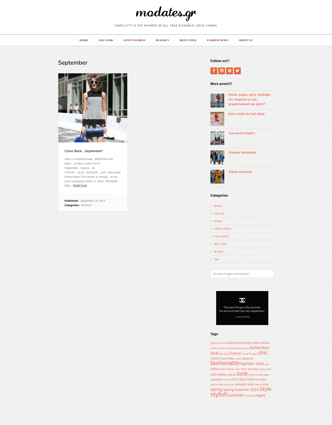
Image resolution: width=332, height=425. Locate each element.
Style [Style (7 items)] (265, 389)
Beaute (218, 205)
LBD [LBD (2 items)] (213, 374)
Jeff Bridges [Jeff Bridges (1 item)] (253, 369)
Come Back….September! (83, 151)
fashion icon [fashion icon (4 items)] (252, 363)
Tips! (217, 259)
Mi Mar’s (162, 40)
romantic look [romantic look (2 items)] (244, 384)
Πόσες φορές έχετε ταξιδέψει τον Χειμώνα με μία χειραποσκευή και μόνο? (249, 99)
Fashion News (217, 40)
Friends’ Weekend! (242, 152)
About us (246, 40)
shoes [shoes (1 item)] (257, 384)
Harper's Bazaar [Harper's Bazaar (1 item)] (226, 369)
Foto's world (221, 236)
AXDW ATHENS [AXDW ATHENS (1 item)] (226, 348)
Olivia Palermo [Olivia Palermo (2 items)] (248, 379)
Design (218, 221)
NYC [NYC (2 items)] (233, 379)
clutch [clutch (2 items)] (214, 358)
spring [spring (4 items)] (216, 389)
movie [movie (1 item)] (227, 379)
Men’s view (187, 40)
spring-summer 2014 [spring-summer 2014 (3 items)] (241, 389)
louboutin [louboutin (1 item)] (253, 375)
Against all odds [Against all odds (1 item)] (218, 343)
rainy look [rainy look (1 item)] (229, 384)
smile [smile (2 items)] (265, 384)
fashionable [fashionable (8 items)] (225, 363)
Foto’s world (134, 40)
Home (83, 40)
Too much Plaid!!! (241, 133)
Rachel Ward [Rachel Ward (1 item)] (216, 384)
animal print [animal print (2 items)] (235, 342)
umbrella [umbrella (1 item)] (249, 395)
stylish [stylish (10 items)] (219, 394)
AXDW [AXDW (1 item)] (213, 348)
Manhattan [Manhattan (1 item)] (264, 375)
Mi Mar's (86, 205)
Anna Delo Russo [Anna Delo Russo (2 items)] (257, 342)
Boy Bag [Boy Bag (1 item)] (223, 354)
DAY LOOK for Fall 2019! (246, 114)
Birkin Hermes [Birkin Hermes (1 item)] (242, 348)
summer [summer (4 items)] (236, 395)
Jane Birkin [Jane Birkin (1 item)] (241, 369)
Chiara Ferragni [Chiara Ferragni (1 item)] (249, 354)
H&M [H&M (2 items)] (214, 369)
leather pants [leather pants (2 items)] (226, 374)
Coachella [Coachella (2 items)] (227, 358)
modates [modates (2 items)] (216, 379)
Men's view (220, 244)
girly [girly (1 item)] (267, 364)
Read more (80, 185)
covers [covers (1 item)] (238, 358)
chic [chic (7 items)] (263, 353)
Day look (106, 40)
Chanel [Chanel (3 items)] (235, 353)
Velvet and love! (240, 172)
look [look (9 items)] (242, 373)
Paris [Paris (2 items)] (263, 379)
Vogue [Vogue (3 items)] (260, 395)
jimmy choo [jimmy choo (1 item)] (265, 369)
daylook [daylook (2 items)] (247, 358)
